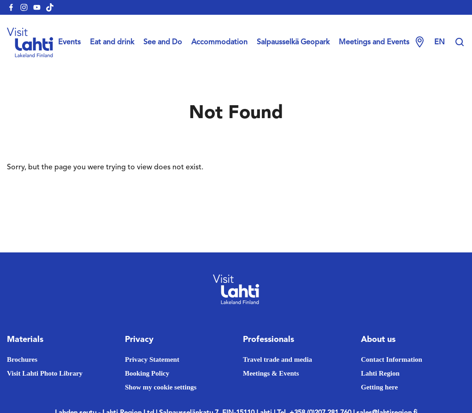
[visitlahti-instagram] (24, 7)
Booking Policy (147, 373)
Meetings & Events (271, 373)
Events (69, 42)
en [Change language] (439, 42)
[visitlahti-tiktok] (50, 7)
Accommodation (219, 42)
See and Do (162, 42)
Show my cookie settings (160, 387)
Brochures (22, 359)
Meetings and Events (374, 42)
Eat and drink (112, 42)
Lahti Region (380, 373)
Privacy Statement (152, 359)
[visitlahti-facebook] (11, 7)
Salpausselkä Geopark (293, 42)
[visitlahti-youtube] (37, 7)
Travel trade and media (277, 359)
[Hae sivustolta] (459, 42)
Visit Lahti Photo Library (45, 373)
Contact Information (391, 359)
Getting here (379, 387)
